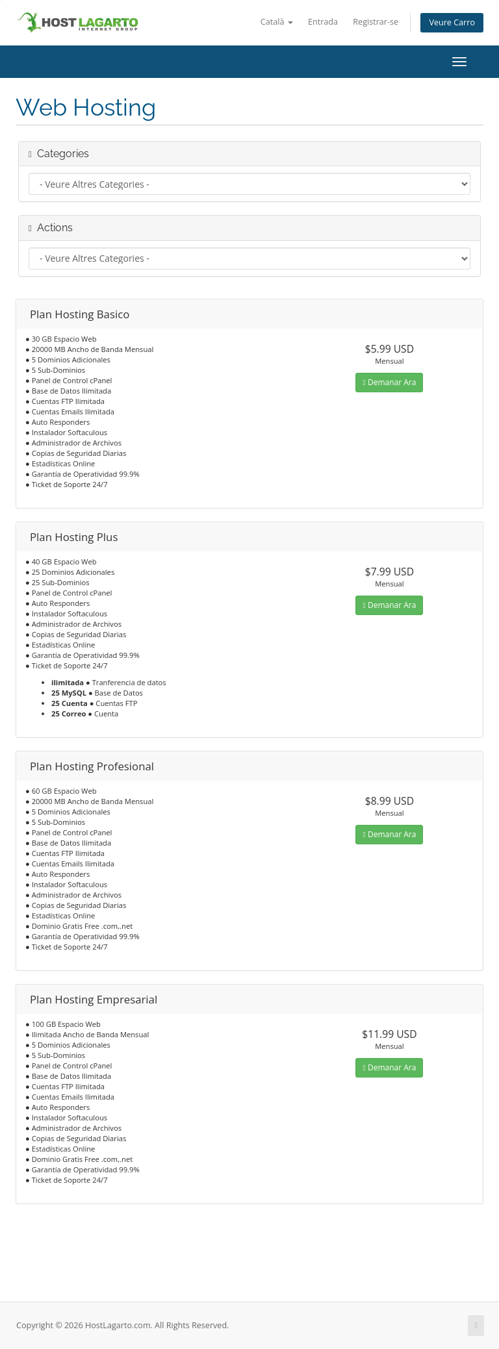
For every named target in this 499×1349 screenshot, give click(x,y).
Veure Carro (452, 22)
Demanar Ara (389, 382)
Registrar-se (375, 21)
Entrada (323, 21)
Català (277, 21)
